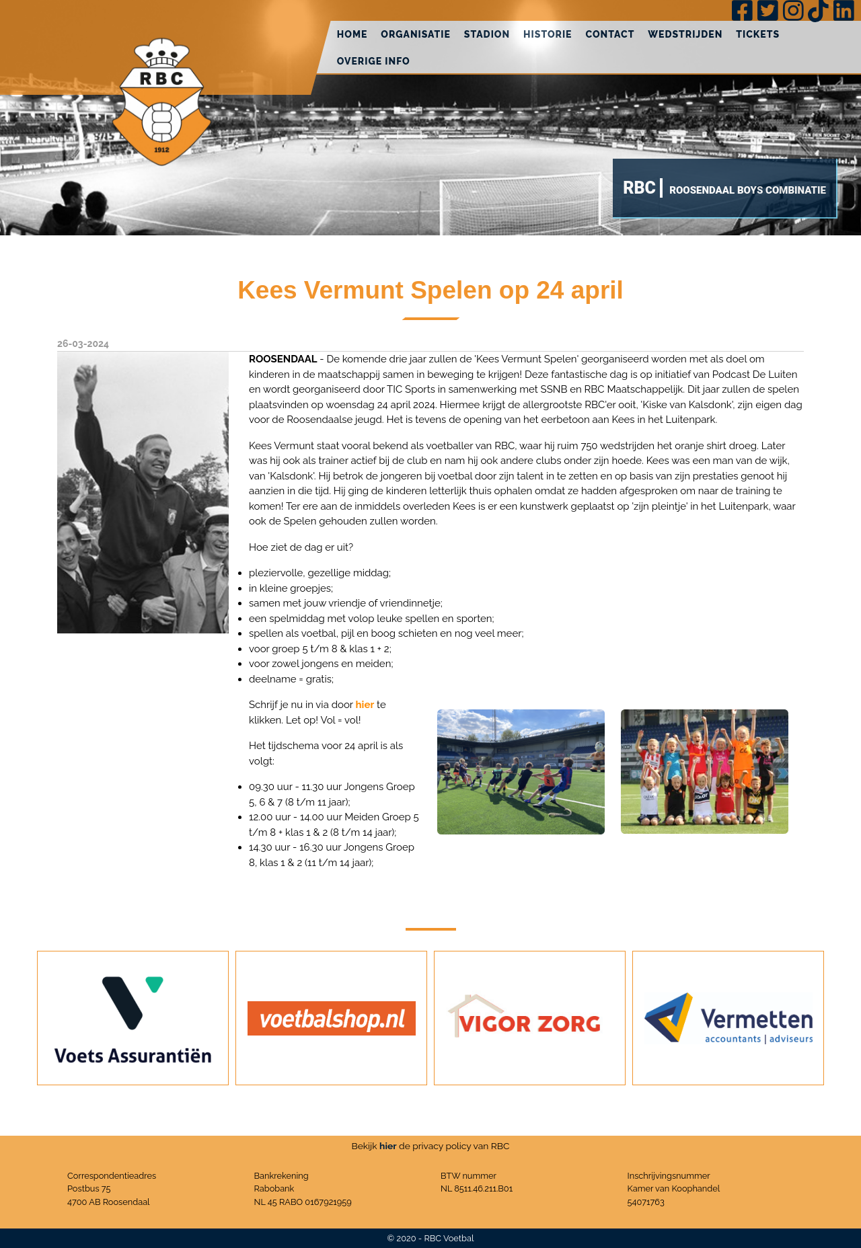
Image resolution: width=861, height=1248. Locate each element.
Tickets (758, 34)
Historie (547, 34)
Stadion (487, 34)
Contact (609, 34)
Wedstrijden (685, 34)
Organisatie (416, 34)
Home (352, 34)
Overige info (373, 61)
